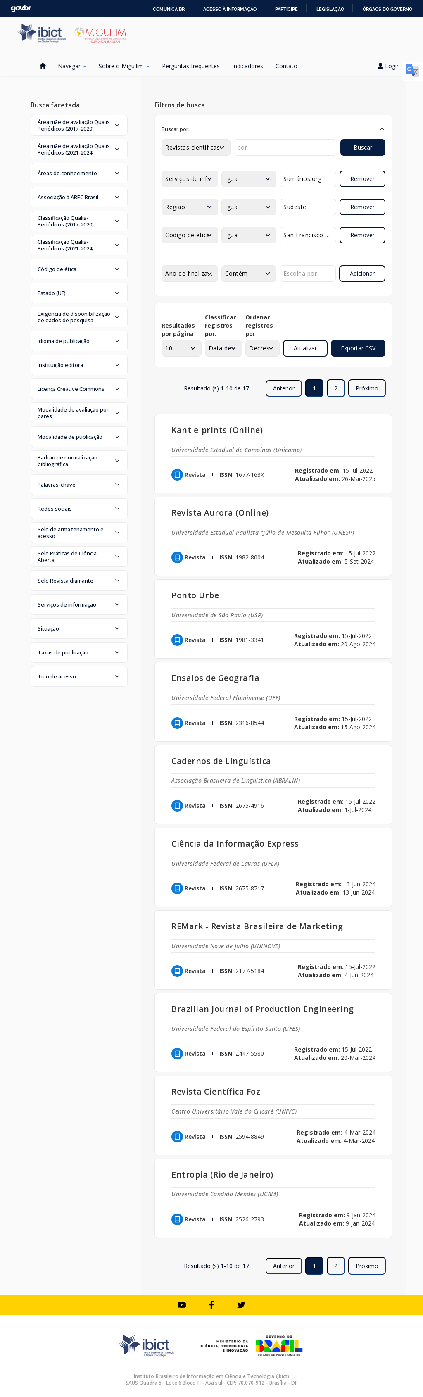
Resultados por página (178, 329)
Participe (286, 9)
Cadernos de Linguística (221, 760)
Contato (286, 66)
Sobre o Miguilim (124, 66)
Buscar (362, 147)
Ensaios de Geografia (215, 677)
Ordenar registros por (259, 325)
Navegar (72, 66)
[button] (79, 125)
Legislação (330, 9)
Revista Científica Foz (215, 1091)
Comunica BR (169, 9)
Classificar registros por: (220, 325)
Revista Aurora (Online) (220, 512)
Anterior (284, 388)
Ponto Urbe (195, 595)
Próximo (367, 388)
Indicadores (247, 66)
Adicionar (362, 273)
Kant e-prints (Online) (217, 430)
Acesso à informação (230, 9)
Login (392, 66)
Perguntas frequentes (191, 66)
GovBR (21, 8)
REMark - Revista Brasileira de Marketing (257, 926)
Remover (362, 179)
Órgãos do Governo (387, 9)
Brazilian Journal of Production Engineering (262, 1008)
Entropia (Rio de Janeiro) (222, 1174)
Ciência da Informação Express (235, 843)
